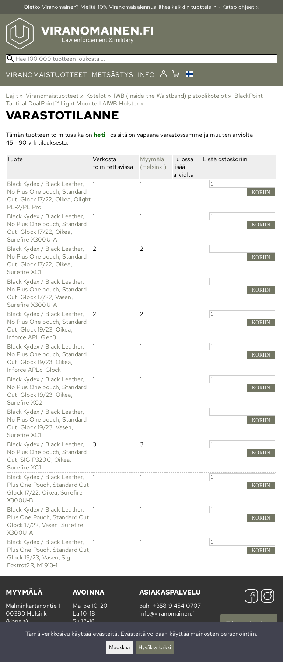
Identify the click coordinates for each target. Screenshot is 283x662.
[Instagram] (267, 596)
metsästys (112, 74)
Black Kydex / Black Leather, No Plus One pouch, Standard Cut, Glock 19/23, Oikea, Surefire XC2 (47, 390)
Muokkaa (119, 647)
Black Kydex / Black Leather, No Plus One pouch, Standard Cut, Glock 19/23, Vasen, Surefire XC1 (47, 423)
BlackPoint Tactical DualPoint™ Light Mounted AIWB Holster (134, 99)
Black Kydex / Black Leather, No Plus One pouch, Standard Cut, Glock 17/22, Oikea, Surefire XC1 (47, 260)
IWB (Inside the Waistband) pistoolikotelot (172, 96)
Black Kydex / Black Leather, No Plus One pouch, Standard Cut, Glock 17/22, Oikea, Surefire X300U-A (47, 227)
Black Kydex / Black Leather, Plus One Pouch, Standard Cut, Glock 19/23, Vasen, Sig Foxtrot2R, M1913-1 (49, 553)
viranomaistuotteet (46, 74)
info (146, 74)
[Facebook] (251, 596)
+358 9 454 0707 (177, 606)
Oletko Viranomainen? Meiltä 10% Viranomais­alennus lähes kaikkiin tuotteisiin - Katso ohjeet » (141, 6)
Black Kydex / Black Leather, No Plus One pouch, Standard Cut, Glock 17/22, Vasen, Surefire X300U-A (47, 293)
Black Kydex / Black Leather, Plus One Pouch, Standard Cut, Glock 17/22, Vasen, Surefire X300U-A (49, 521)
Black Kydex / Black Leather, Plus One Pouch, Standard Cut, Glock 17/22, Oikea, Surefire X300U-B (49, 488)
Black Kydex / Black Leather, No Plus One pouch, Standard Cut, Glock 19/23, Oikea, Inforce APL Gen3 (47, 325)
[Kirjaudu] (163, 74)
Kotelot (98, 96)
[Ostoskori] (175, 74)
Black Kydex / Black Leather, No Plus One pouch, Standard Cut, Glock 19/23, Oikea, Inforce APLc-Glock (47, 358)
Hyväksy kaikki (155, 647)
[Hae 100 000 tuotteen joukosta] (141, 58)
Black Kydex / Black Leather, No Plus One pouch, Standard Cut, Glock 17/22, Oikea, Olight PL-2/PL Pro (49, 195)
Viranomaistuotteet (55, 96)
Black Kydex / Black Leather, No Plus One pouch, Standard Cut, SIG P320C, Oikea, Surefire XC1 (47, 455)
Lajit (14, 96)
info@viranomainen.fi (167, 613)
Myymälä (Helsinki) (153, 163)
